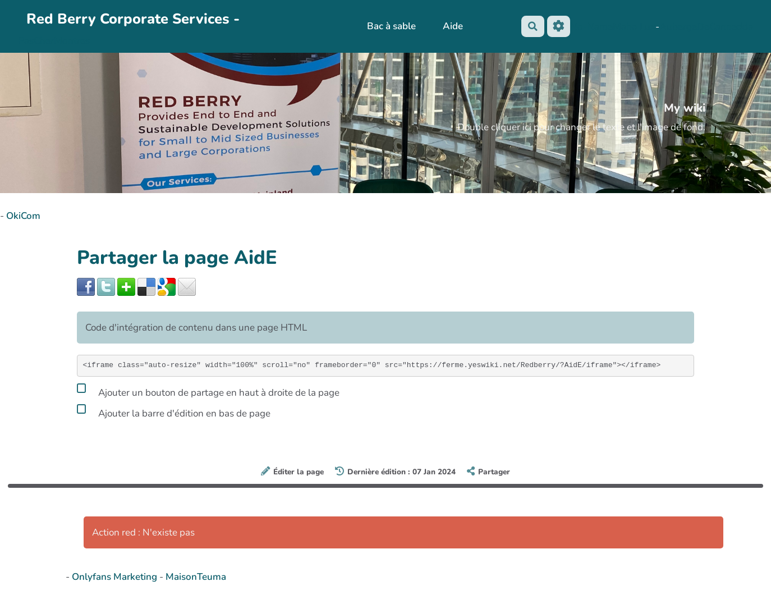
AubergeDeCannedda (706, 26)
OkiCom (23, 215)
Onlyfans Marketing (115, 576)
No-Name (591, 26)
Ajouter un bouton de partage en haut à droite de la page (208, 390)
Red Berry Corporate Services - (133, 19)
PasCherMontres (54, 40)
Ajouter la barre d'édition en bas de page (173, 411)
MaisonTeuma (196, 576)
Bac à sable (390, 26)
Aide (452, 26)
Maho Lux (634, 26)
